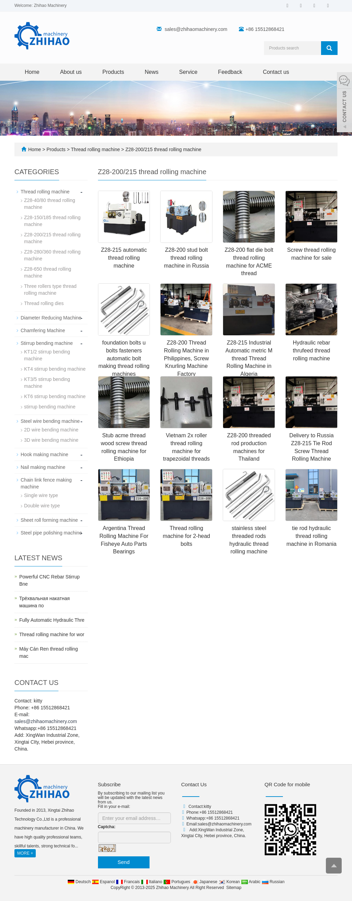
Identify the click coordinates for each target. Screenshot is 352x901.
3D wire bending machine (51, 440)
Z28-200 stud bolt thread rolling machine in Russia (186, 258)
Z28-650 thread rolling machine (47, 272)
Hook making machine (44, 454)
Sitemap (233, 887)
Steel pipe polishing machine (51, 533)
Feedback (230, 72)
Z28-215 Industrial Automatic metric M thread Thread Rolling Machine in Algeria (249, 358)
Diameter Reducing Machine (51, 317)
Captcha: (107, 826)
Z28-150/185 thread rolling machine (52, 221)
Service (188, 72)
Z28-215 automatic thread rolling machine (124, 258)
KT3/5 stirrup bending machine (47, 382)
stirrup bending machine (49, 406)
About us (71, 72)
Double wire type (42, 505)
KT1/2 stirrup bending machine (47, 355)
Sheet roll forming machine (49, 520)
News (151, 72)
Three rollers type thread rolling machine (50, 289)
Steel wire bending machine (50, 421)
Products (113, 72)
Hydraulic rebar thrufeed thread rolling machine (311, 350)
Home (32, 72)
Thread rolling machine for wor (51, 634)
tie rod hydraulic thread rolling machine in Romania (311, 536)
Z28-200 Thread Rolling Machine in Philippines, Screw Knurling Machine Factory (186, 358)
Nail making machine (43, 467)
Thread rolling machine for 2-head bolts (186, 536)
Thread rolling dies (44, 303)
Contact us (276, 72)
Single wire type (41, 495)
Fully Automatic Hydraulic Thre (52, 620)
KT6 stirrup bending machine (55, 396)
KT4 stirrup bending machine (55, 369)
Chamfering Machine (43, 330)
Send (124, 862)
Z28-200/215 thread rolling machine (162, 149)
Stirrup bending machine (47, 343)
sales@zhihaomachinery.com (196, 29)
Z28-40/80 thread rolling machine (49, 204)
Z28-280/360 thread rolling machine (52, 255)
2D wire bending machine (51, 429)
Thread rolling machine (95, 149)
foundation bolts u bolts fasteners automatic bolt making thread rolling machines (124, 358)
